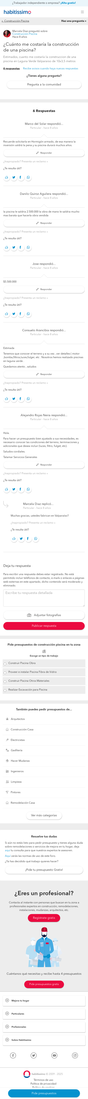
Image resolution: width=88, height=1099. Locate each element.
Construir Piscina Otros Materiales (28, 681)
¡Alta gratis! (68, 3)
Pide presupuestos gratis (44, 984)
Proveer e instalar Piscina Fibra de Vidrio (32, 672)
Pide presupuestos (44, 1093)
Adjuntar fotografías (44, 616)
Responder (44, 153)
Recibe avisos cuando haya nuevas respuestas (50, 68)
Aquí (8, 856)
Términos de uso (43, 1080)
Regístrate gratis (44, 917)
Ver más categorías (44, 815)
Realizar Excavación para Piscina (27, 690)
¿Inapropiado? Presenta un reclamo (25, 161)
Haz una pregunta (72, 21)
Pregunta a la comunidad (44, 84)
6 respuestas (11, 68)
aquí (7, 850)
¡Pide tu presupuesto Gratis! (44, 869)
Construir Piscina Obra (22, 663)
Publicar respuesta (44, 625)
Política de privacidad (43, 1084)
